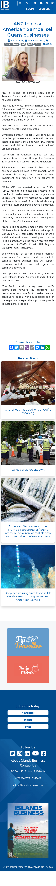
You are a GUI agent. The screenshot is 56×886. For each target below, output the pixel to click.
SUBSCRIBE (45, 8)
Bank (30, 44)
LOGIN (30, 8)
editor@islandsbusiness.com (27, 785)
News (49, 43)
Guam (37, 44)
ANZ (23, 44)
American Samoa (11, 44)
